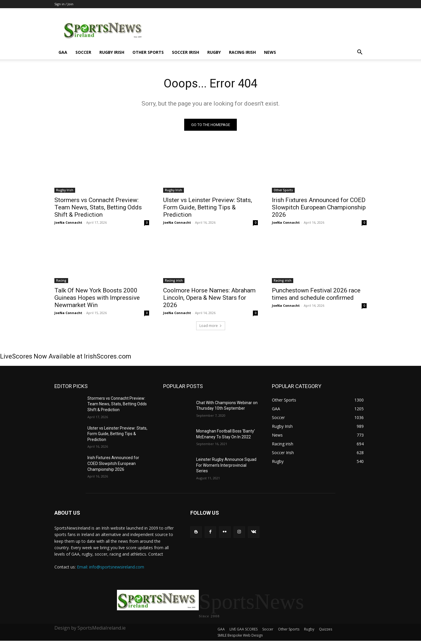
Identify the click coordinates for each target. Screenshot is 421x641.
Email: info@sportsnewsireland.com (110, 567)
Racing (61, 280)
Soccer (83, 52)
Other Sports (148, 52)
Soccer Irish (185, 52)
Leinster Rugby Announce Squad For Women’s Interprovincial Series (226, 465)
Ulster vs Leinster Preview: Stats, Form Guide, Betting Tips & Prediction (207, 207)
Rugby (214, 52)
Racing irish (242, 52)
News (270, 52)
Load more (210, 325)
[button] (360, 53)
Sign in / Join (63, 4)
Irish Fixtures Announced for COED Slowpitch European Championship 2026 (319, 207)
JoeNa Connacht (68, 222)
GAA (62, 52)
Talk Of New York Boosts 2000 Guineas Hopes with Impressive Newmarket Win (97, 298)
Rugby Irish (111, 52)
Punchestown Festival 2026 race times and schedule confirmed (316, 294)
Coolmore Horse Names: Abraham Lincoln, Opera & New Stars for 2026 (209, 298)
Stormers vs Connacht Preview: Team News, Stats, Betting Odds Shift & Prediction (98, 207)
